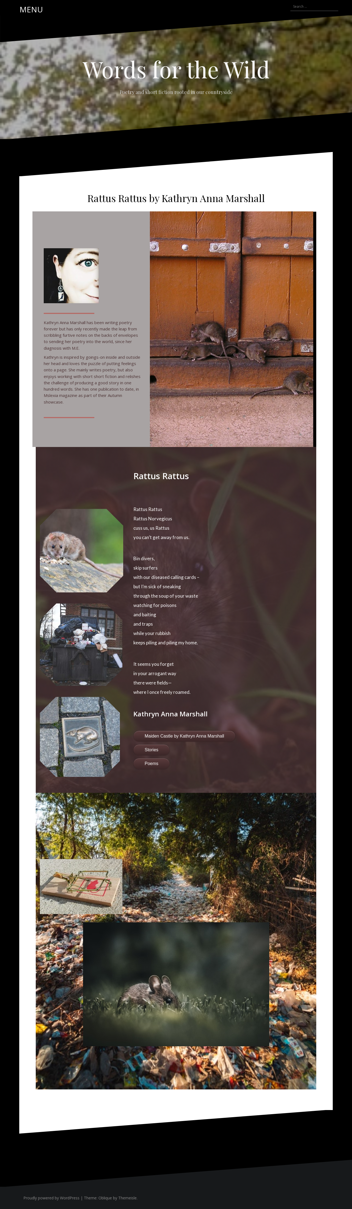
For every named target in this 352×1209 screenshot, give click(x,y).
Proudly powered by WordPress (51, 1197)
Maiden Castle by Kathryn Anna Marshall (184, 736)
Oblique (105, 1197)
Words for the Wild (176, 69)
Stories (151, 749)
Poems (151, 763)
